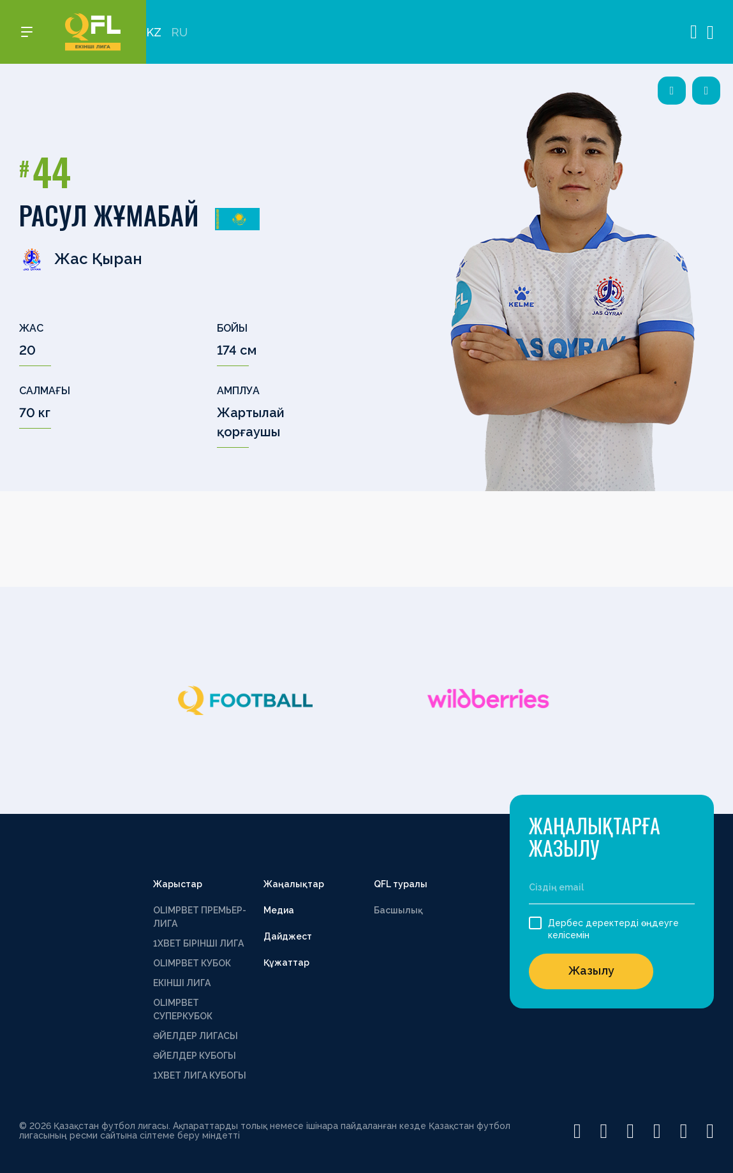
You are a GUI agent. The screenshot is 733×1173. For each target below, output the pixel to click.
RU (179, 32)
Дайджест (287, 936)
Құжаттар (286, 962)
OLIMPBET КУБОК (192, 963)
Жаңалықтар (293, 884)
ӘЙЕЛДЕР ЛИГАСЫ (195, 1036)
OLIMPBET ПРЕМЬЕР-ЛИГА (199, 917)
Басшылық (398, 910)
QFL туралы (400, 884)
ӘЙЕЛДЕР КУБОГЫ (194, 1056)
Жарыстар (177, 884)
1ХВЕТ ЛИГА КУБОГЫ (199, 1075)
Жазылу (591, 970)
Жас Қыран (80, 259)
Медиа (278, 910)
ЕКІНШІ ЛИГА (182, 983)
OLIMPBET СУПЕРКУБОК (182, 1009)
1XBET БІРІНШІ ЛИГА (198, 943)
